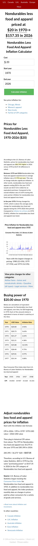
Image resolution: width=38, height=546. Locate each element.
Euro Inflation (12, 527)
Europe (32, 2)
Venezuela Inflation (15, 530)
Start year (8, 68)
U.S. (4, 2)
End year (7, 79)
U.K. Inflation (12, 519)
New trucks (12, 110)
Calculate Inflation (19, 92)
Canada (11, 2)
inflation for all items (20, 211)
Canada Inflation (13, 516)
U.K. (17, 2)
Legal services (21, 286)
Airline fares (10, 280)
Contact (13, 542)
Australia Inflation (14, 523)
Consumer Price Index (12, 481)
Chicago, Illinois (14, 104)
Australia (24, 2)
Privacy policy (22, 542)
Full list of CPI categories (17, 113)
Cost (5, 57)
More (19, 7)
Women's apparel (15, 107)
